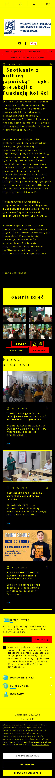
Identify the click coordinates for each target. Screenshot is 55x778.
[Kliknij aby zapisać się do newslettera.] (42, 639)
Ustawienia (27, 764)
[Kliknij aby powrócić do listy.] (28, 57)
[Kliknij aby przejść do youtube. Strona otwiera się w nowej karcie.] (20, 43)
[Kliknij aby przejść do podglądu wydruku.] (41, 344)
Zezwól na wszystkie (27, 773)
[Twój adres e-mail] (17, 639)
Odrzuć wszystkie (27, 755)
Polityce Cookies (40, 745)
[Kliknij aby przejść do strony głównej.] (20, 4)
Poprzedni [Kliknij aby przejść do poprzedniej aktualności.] (17, 57)
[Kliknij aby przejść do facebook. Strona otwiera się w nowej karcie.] (25, 43)
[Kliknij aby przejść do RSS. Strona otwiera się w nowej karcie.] (51, 64)
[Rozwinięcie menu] (27, 678)
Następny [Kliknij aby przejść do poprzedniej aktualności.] (37, 57)
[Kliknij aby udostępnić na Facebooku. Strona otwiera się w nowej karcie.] (34, 344)
